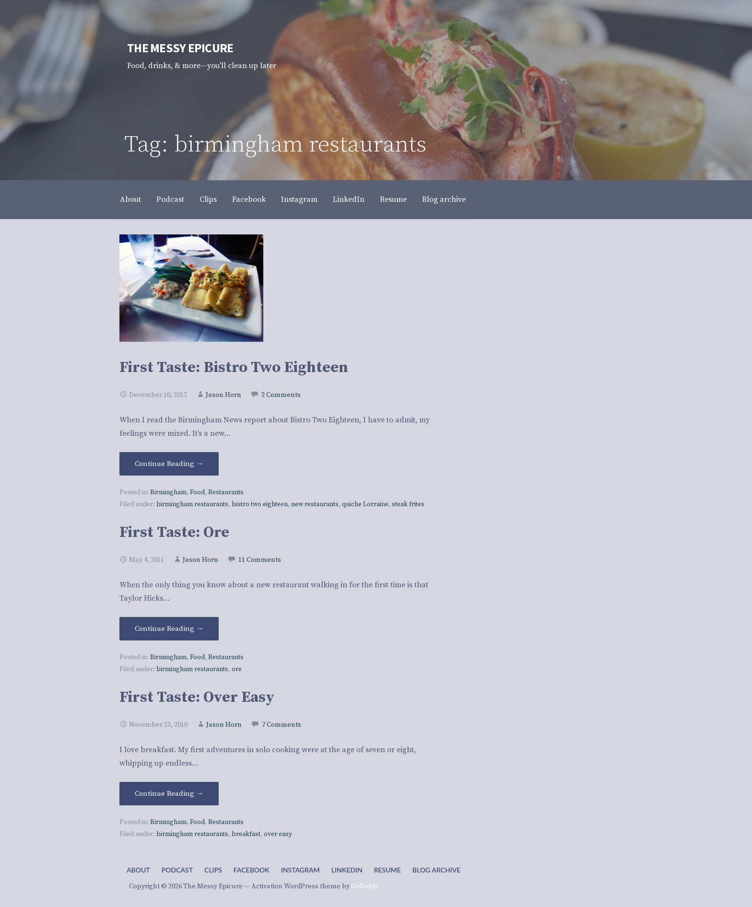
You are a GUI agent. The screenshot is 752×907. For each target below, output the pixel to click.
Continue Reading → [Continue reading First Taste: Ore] (169, 628)
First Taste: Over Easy (196, 697)
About (130, 199)
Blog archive (444, 199)
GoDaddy (364, 886)
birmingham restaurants (192, 504)
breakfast (246, 834)
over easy (278, 834)
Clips (208, 199)
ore (237, 669)
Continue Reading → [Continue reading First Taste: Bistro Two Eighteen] (169, 463)
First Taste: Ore (174, 532)
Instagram (299, 199)
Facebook (249, 199)
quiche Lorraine (365, 504)
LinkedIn (348, 199)
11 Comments (259, 560)
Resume (393, 199)
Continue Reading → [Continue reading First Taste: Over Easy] (169, 793)
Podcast (170, 199)
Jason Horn (223, 395)
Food (197, 492)
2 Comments (281, 395)
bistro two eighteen (260, 504)
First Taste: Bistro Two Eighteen (233, 367)
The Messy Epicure (180, 48)
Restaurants (226, 492)
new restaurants (315, 504)
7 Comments (281, 725)
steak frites (408, 504)
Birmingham (168, 492)
